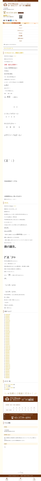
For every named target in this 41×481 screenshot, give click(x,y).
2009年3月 (7, 360)
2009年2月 (7, 361)
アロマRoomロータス (15, 475)
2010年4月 (7, 339)
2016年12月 (7, 320)
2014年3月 (7, 324)
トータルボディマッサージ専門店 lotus (11, 0)
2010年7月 (7, 335)
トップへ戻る (20, 472)
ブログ (14, 56)
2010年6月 (7, 336)
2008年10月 (7, 368)
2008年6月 (7, 374)
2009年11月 (7, 347)
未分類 (6, 389)
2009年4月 (7, 358)
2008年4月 (7, 377)
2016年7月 (7, 322)
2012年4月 (7, 327)
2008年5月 (7, 376)
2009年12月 (7, 346)
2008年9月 (7, 369)
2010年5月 (7, 338)
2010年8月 (7, 333)
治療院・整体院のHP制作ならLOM (26, 475)
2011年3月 (7, 330)
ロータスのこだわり (9, 387)
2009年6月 (7, 355)
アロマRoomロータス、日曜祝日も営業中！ (14, 52)
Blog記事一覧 (7, 44)
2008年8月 (7, 371)
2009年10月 (7, 349)
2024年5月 (7, 316)
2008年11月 (7, 366)
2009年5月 (7, 357)
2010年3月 (7, 341)
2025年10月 (7, 314)
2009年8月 (7, 352)
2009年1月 (7, 363)
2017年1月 (7, 319)
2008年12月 (7, 365)
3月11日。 (6, 202)
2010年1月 (7, 344)
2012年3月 (7, 328)
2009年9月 (7, 350)
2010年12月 (7, 331)
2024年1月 (7, 317)
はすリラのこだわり (9, 384)
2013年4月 (7, 325)
